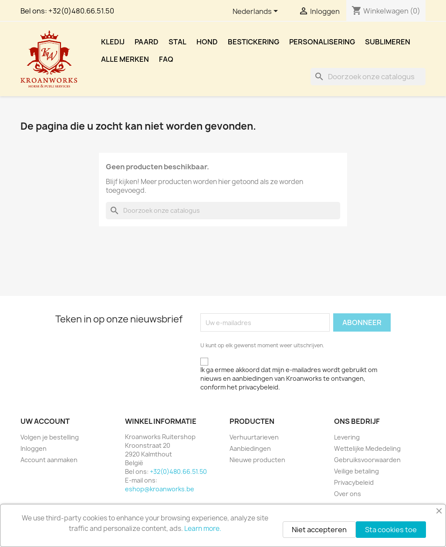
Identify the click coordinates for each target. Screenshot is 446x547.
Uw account (45, 421)
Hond (207, 42)
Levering (347, 437)
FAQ (166, 59)
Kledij (113, 42)
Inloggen (33, 448)
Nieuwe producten (257, 460)
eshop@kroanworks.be (159, 489)
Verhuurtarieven (254, 437)
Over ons (347, 494)
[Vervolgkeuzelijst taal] (257, 12)
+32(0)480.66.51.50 (81, 11)
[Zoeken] (368, 76)
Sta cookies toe (391, 529)
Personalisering (322, 42)
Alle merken (125, 59)
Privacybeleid (354, 482)
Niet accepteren (319, 529)
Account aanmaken (49, 460)
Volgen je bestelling (49, 437)
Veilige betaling (356, 471)
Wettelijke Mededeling (367, 448)
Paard (147, 42)
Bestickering (253, 42)
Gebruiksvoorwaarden (367, 460)
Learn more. (202, 528)
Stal (177, 42)
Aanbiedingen (250, 448)
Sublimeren (387, 42)
